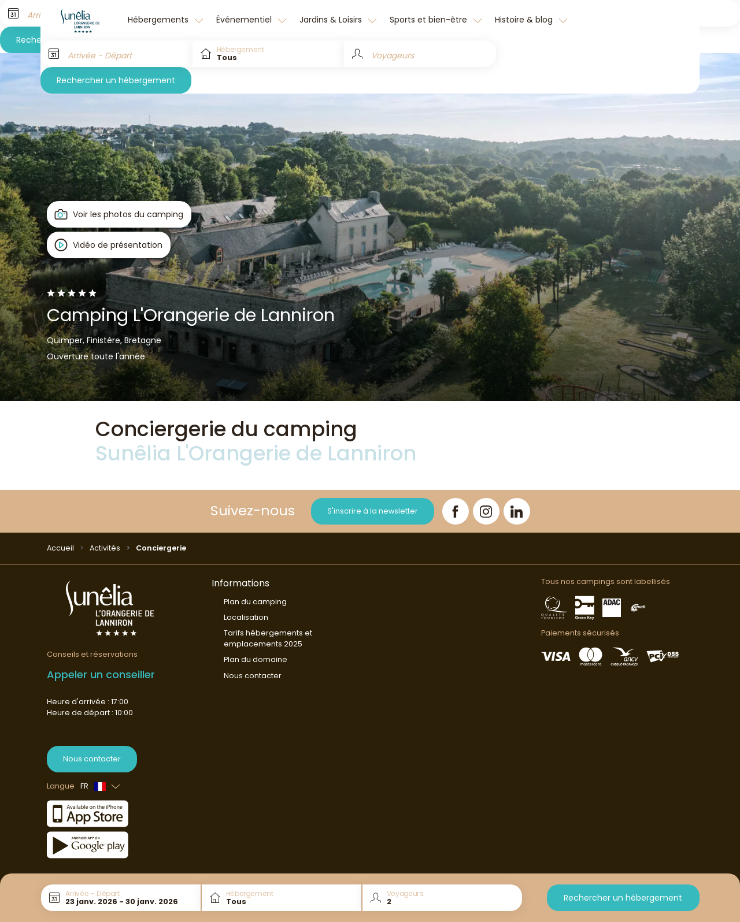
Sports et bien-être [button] (429, 19)
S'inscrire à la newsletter (372, 511)
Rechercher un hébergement (116, 80)
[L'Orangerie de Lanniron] (81, 20)
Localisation (246, 617)
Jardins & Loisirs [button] (331, 19)
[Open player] (109, 245)
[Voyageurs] (420, 53)
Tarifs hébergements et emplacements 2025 (268, 638)
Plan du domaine (255, 659)
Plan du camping (255, 602)
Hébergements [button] (159, 19)
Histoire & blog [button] (525, 19)
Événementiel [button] (245, 19)
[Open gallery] (119, 214)
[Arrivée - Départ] (116, 53)
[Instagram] (486, 511)
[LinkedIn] (517, 511)
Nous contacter (92, 759)
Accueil (60, 548)
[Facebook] (455, 511)
